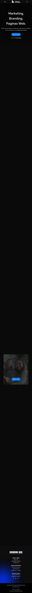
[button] (27, 1)
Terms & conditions (16, 589)
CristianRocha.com (16, 586)
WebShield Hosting (18, 591)
